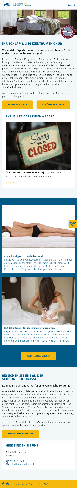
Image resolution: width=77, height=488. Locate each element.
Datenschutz (35, 484)
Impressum (21, 484)
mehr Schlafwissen (38, 356)
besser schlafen (17, 104)
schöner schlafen (53, 104)
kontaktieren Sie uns (20, 434)
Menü (71, 5)
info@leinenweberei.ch (22, 464)
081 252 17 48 (17, 461)
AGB (46, 484)
